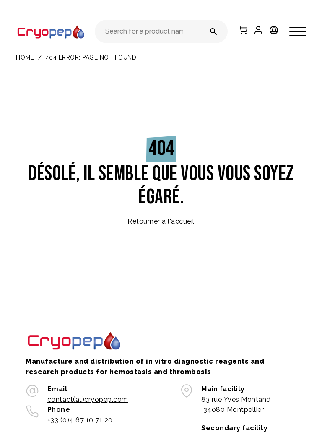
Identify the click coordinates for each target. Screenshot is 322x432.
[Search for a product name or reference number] (214, 31)
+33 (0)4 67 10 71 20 (80, 420)
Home (25, 57)
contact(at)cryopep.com (87, 399)
